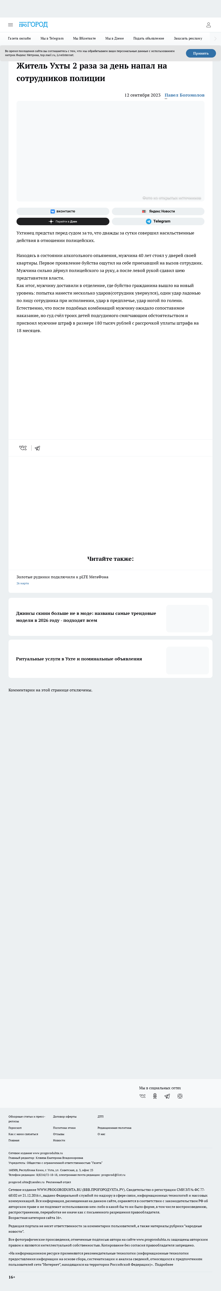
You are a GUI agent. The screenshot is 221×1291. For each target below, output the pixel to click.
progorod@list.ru (113, 1175)
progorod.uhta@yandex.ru (27, 1182)
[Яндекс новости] (158, 211)
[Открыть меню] (11, 25)
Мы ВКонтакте (84, 38)
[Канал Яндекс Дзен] (63, 221)
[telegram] (39, 447)
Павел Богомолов (184, 95)
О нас (101, 1134)
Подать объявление (148, 38)
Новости (59, 1140)
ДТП (101, 1116)
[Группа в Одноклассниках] (155, 1096)
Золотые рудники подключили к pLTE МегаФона (110, 580)
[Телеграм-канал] (158, 221)
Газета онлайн (19, 38)
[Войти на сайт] (208, 25)
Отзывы (58, 1134)
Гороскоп (15, 1128)
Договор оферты (65, 1116)
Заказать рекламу (188, 38)
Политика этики (64, 1128)
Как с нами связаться (23, 1134)
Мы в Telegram (52, 38)
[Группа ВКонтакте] (63, 211)
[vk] (23, 447)
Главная (14, 1140)
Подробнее (164, 1264)
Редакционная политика (114, 1128)
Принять (201, 53)
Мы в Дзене (114, 38)
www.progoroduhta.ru (48, 1153)
